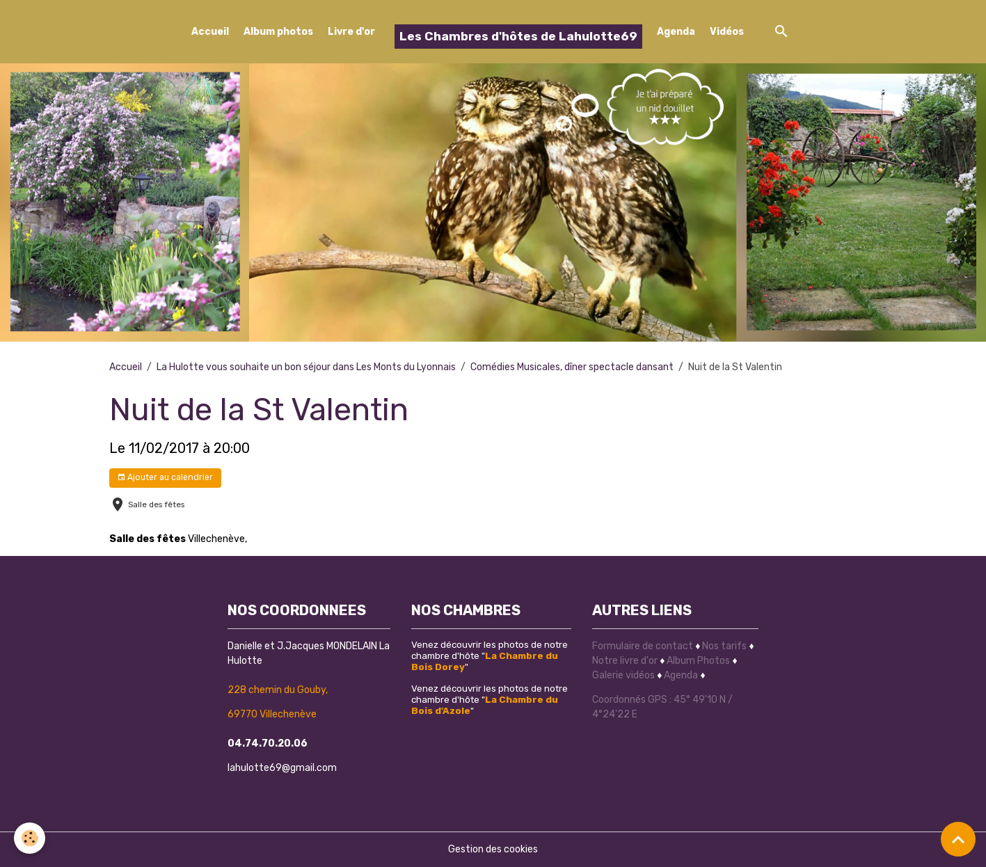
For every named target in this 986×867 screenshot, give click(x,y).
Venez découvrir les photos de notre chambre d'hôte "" (489, 655)
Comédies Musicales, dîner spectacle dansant (572, 367)
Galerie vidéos (623, 675)
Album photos (278, 32)
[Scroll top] (958, 839)
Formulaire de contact (642, 646)
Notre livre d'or (626, 661)
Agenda (676, 32)
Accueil (210, 32)
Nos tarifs (724, 646)
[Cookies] (29, 838)
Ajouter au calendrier (165, 477)
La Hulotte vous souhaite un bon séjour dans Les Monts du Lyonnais (306, 367)
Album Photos (698, 661)
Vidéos (727, 32)
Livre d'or (351, 32)
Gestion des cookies (493, 849)
